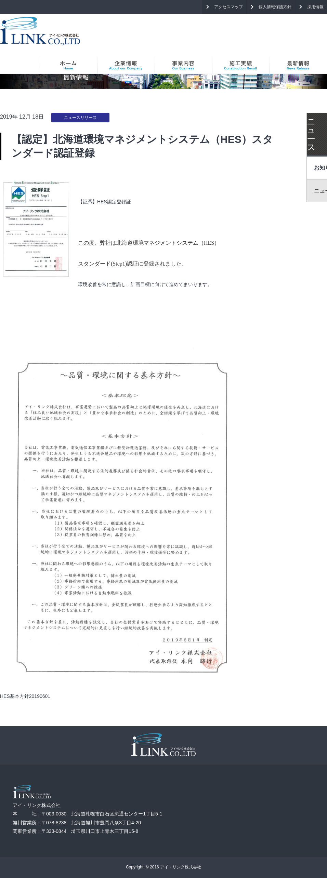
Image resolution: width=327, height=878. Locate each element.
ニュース (311, 134)
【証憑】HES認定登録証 (104, 201)
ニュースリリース (80, 117)
